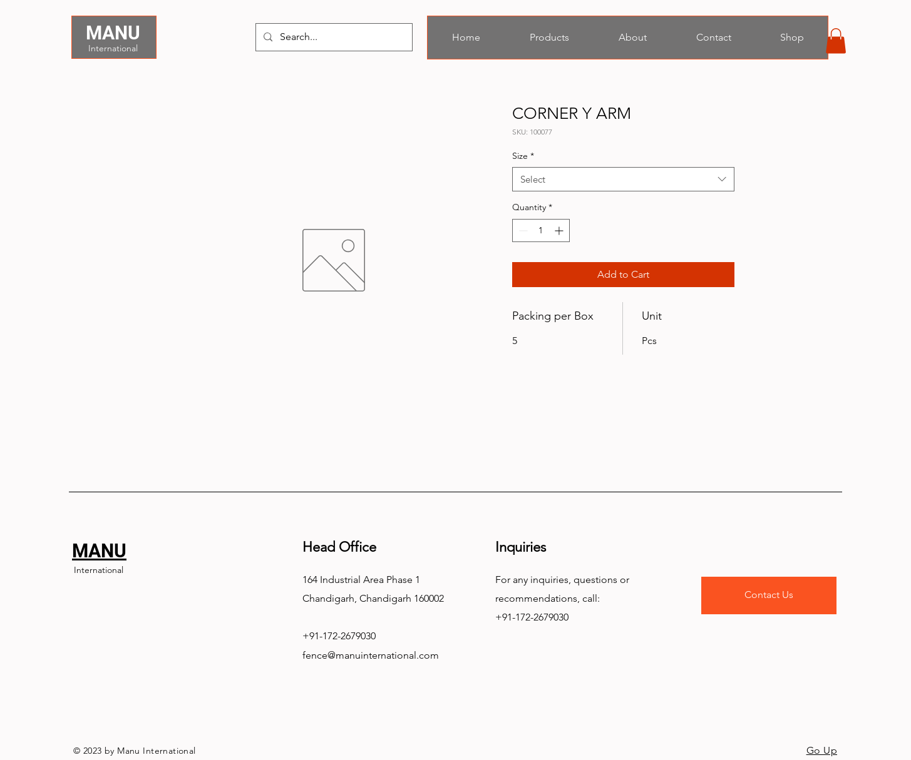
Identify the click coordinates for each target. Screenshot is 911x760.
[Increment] (560, 230)
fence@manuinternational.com (370, 655)
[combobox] (623, 179)
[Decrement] (522, 230)
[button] (836, 41)
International (113, 48)
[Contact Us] (768, 595)
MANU (113, 33)
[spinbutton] (541, 230)
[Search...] (333, 37)
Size (523, 155)
